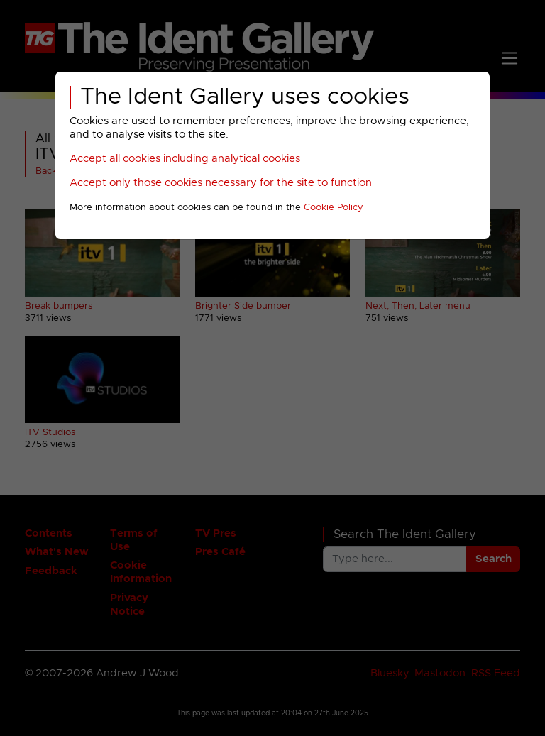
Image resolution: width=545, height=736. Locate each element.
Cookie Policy (333, 207)
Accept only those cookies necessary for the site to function (221, 182)
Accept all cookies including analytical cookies (185, 158)
